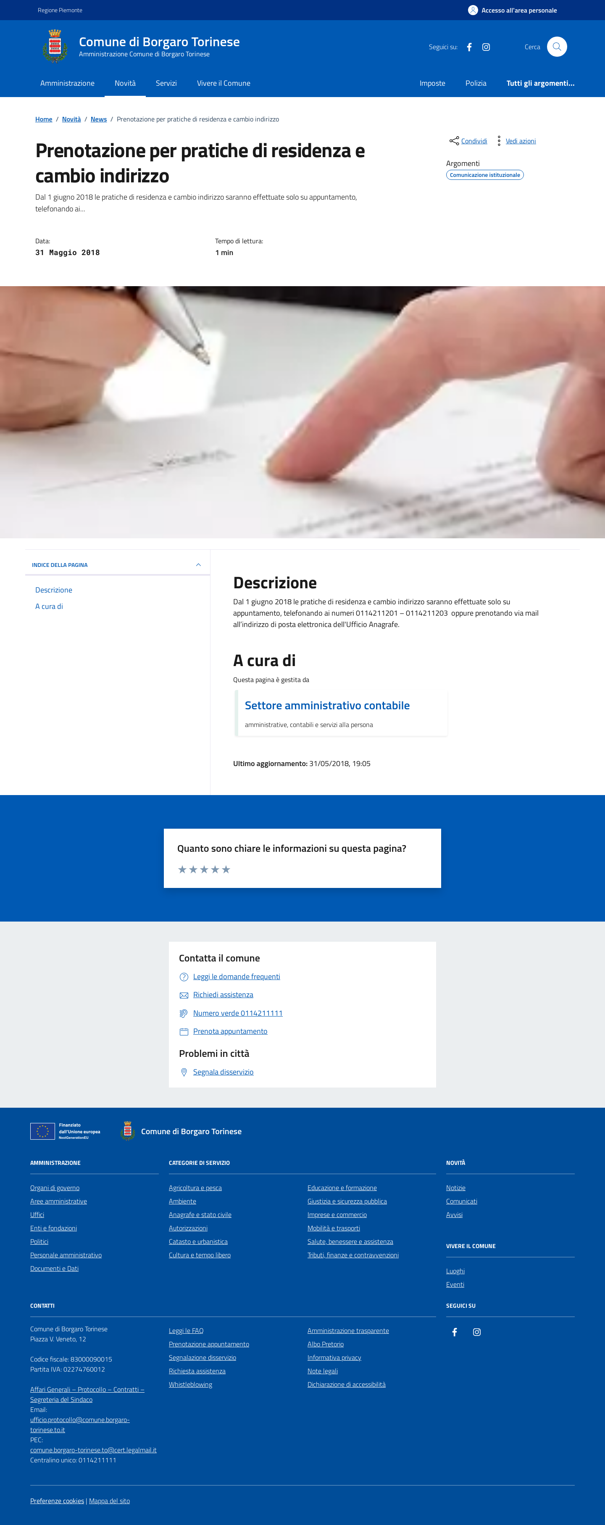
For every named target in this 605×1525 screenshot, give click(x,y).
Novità (125, 83)
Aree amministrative (58, 1201)
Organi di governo (54, 1188)
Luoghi (455, 1271)
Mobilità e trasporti (334, 1228)
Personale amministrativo (66, 1255)
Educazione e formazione (342, 1188)
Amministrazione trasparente (348, 1330)
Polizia (476, 83)
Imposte (432, 83)
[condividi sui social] (467, 140)
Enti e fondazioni (53, 1228)
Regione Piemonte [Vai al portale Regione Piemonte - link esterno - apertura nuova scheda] (60, 9)
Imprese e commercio (337, 1214)
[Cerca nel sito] (557, 47)
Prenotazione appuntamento (209, 1344)
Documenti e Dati (54, 1268)
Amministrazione (67, 83)
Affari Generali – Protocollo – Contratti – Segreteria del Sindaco (87, 1394)
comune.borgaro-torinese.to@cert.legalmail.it (93, 1450)
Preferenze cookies (57, 1501)
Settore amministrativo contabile (327, 705)
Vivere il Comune (223, 83)
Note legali (323, 1371)
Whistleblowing (190, 1384)
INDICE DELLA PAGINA (117, 565)
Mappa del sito (109, 1501)
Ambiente (182, 1201)
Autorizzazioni (188, 1228)
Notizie (456, 1188)
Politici (39, 1241)
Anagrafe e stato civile (200, 1214)
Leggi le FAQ (186, 1330)
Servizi (166, 83)
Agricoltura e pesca (195, 1188)
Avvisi (454, 1214)
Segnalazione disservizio (202, 1357)
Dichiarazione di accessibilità (347, 1384)
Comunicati (461, 1201)
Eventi (455, 1284)
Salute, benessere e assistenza (350, 1241)
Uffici (37, 1214)
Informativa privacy (334, 1357)
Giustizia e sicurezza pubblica (347, 1201)
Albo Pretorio (326, 1344)
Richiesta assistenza (197, 1371)
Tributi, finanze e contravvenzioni (353, 1255)
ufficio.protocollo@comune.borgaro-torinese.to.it (80, 1424)
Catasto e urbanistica (198, 1241)
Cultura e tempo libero (200, 1255)
